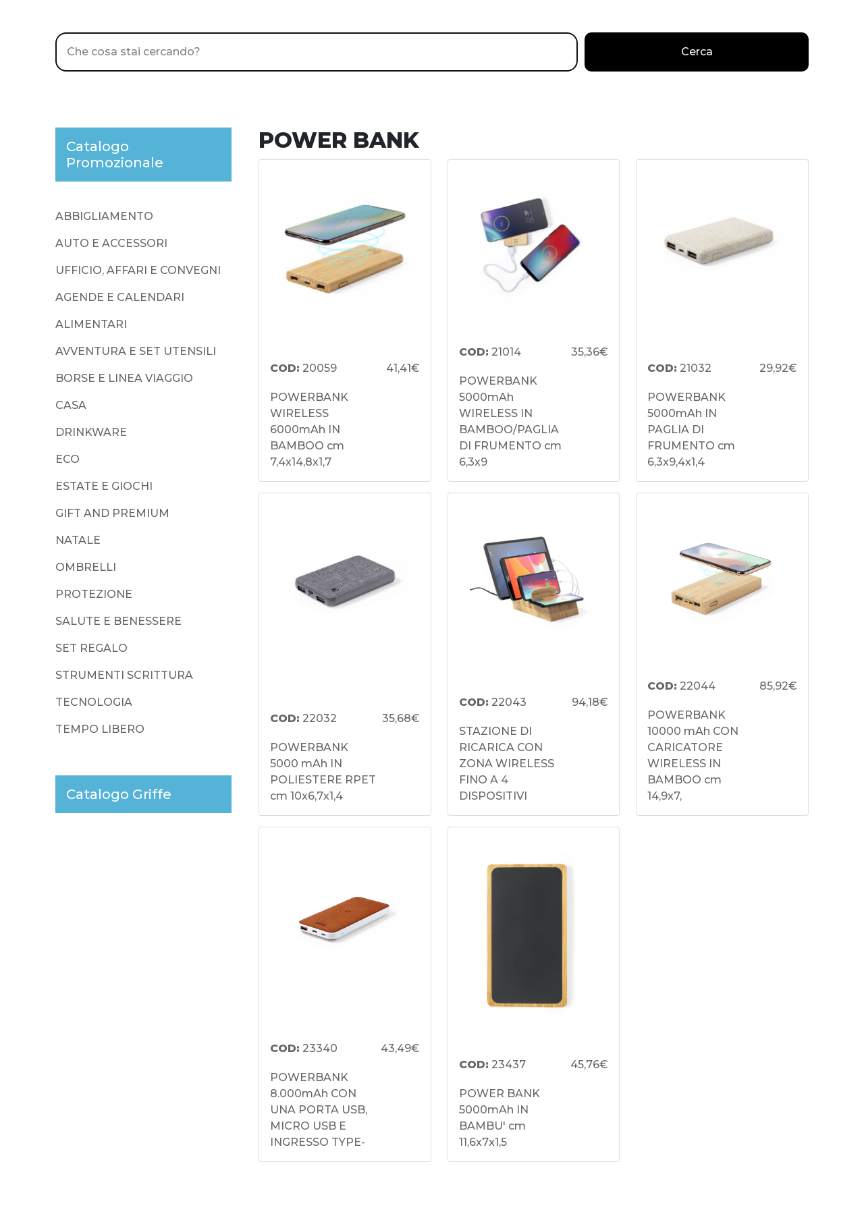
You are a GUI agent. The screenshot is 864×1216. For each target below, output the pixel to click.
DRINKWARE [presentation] (91, 432)
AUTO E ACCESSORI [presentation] (111, 243)
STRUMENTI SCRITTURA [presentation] (124, 675)
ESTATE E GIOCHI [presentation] (104, 486)
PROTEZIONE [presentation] (93, 594)
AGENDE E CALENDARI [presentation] (119, 297)
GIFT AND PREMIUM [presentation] (112, 513)
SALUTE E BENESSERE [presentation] (118, 621)
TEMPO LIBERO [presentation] (99, 729)
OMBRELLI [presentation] (85, 567)
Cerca (697, 51)
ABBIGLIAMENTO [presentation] (104, 216)
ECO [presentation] (67, 459)
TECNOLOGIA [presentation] (93, 702)
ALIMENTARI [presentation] (91, 324)
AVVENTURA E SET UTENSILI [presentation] (135, 351)
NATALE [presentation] (78, 540)
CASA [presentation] (70, 405)
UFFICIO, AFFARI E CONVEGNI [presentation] (138, 270)
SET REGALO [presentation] (91, 648)
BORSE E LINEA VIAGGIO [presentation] (124, 378)
